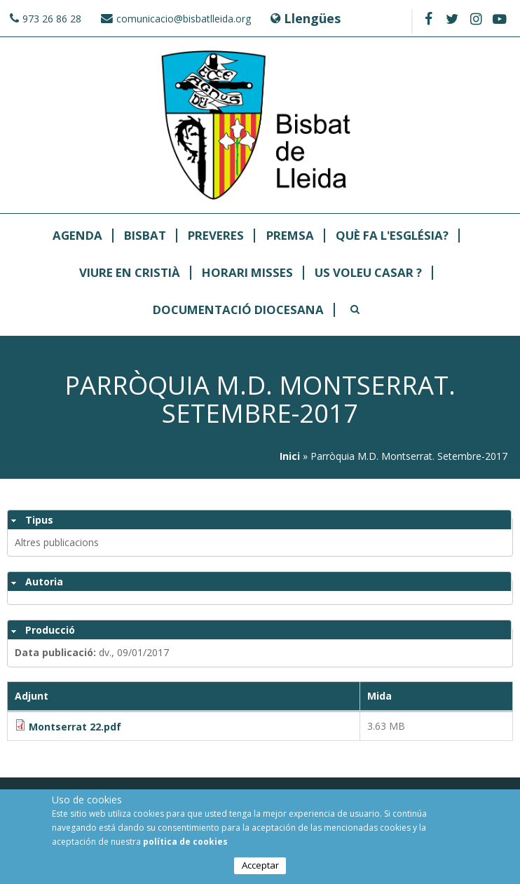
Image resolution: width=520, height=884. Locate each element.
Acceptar (260, 865)
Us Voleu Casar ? (368, 273)
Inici (290, 456)
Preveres (216, 236)
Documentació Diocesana (238, 310)
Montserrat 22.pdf (75, 726)
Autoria (44, 581)
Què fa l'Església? (392, 236)
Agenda (77, 236)
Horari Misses (247, 273)
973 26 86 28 (51, 18)
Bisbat (145, 236)
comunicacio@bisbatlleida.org (183, 18)
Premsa (290, 236)
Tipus (39, 519)
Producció (50, 630)
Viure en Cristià (129, 273)
